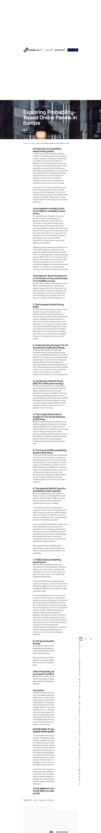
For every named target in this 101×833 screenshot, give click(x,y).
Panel (35, 800)
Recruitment (50, 800)
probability (42, 800)
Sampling (37, 106)
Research (30, 106)
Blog (24, 106)
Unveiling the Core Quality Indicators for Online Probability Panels (79, 713)
